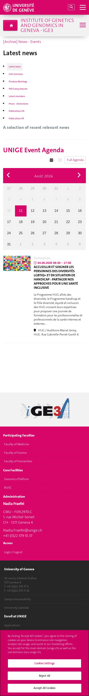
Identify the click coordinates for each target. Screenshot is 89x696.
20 (44, 222)
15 (68, 210)
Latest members (17, 96)
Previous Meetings (18, 81)
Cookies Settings (44, 665)
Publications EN (16, 111)
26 (32, 233)
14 (56, 210)
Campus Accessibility (17, 599)
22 (68, 222)
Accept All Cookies (44, 690)
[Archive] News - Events (22, 41)
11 (21, 210)
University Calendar (16, 607)
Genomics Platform (16, 479)
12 (32, 210)
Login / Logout (13, 552)
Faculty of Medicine (16, 444)
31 (56, 188)
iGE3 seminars (16, 74)
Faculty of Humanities (18, 461)
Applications (12, 625)
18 (21, 222)
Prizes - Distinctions (18, 103)
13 (44, 210)
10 (9, 210)
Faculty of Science (15, 453)
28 (21, 188)
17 (9, 222)
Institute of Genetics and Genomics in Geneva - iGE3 (47, 25)
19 (32, 222)
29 (32, 188)
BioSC (7, 488)
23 (80, 222)
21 (56, 222)
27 (9, 188)
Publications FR (16, 118)
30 (44, 188)
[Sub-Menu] (82, 25)
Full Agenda (75, 160)
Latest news (15, 66)
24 (9, 233)
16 (80, 210)
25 (21, 233)
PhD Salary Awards (18, 88)
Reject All (44, 677)
